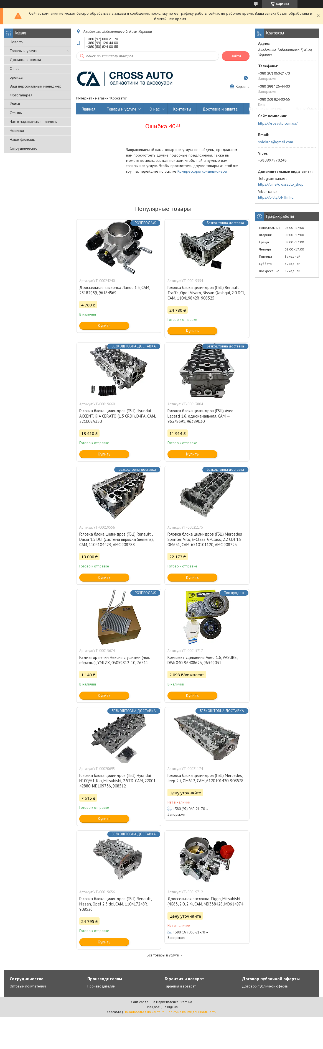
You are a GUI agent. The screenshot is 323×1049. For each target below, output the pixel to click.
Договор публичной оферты (265, 986)
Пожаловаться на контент (144, 1012)
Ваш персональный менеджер (36, 86)
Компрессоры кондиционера (202, 171)
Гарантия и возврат (266, 109)
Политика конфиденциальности (191, 1012)
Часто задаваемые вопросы (33, 121)
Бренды (16, 77)
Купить (104, 325)
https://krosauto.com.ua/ (277, 123)
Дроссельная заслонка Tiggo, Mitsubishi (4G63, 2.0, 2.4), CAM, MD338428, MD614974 (205, 901)
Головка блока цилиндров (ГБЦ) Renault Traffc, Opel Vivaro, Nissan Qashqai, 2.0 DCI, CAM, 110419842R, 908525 (206, 293)
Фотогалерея (21, 95)
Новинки (17, 130)
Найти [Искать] (235, 56)
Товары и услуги (23, 50)
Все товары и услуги (163, 955)
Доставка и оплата (25, 59)
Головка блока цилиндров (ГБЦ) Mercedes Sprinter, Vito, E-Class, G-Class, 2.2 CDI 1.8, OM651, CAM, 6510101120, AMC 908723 (204, 539)
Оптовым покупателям (28, 986)
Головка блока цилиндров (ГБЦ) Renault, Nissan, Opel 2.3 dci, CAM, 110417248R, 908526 (115, 904)
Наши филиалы (22, 139)
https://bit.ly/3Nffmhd (276, 197)
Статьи (15, 103)
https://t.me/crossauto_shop (281, 184)
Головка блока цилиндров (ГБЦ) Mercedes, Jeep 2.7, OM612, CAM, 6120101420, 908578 (205, 778)
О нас (14, 68)
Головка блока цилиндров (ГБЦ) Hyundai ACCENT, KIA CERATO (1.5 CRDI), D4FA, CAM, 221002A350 (117, 416)
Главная (88, 109)
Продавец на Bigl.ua (162, 1007)
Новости (17, 41)
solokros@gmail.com (275, 141)
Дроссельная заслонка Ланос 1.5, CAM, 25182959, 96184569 (114, 290)
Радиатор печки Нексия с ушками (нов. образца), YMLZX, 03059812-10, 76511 (114, 660)
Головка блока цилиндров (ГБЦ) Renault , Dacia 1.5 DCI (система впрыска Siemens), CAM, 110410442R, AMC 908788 (116, 539)
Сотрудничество (23, 148)
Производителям (101, 986)
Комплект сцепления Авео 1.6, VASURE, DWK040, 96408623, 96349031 (202, 660)
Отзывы (16, 112)
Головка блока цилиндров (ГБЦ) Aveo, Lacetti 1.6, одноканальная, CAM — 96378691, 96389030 (200, 416)
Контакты (182, 109)
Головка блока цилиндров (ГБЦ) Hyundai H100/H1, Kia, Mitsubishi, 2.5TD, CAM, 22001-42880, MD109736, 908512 (118, 781)
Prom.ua (185, 1002)
